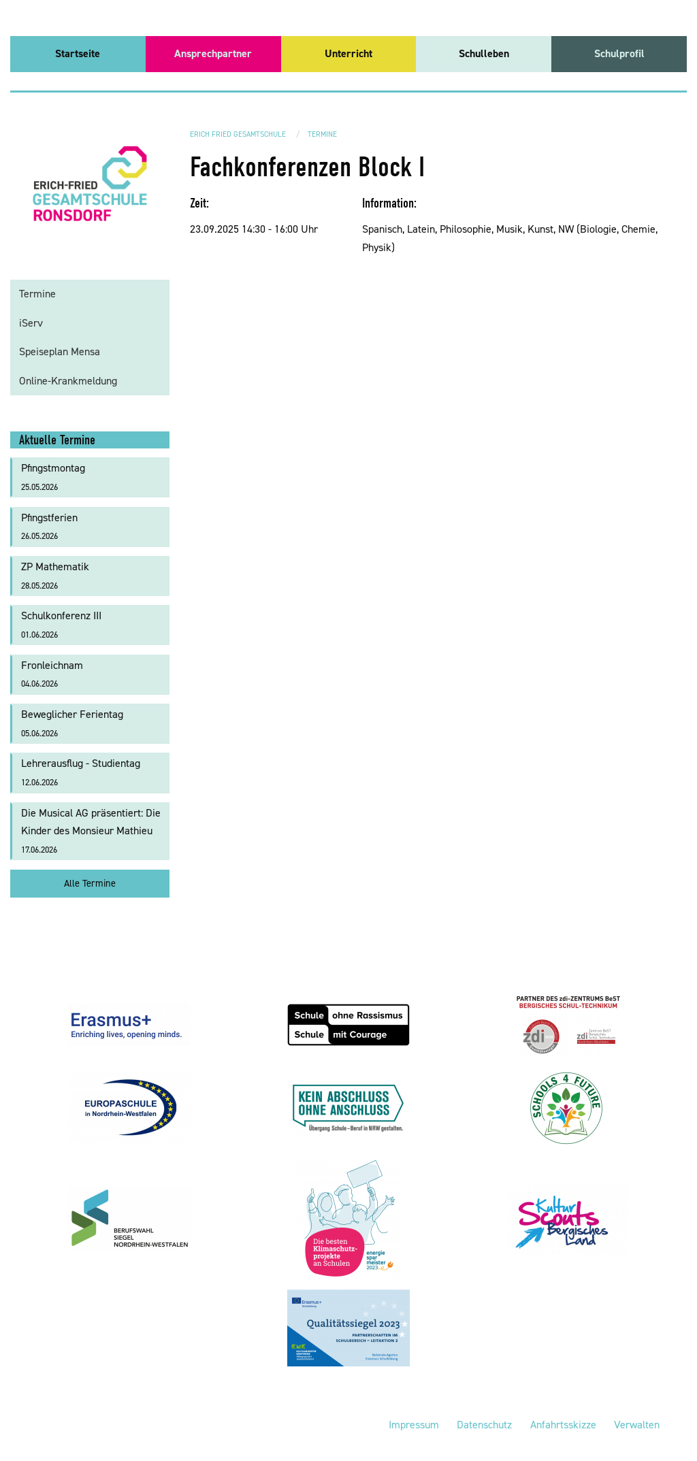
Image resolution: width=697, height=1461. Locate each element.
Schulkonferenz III (61, 624)
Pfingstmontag (53, 477)
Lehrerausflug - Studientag (80, 772)
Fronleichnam (52, 674)
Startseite (77, 53)
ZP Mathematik (55, 575)
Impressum (414, 1424)
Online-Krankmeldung (68, 381)
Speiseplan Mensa (59, 351)
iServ (31, 323)
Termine (322, 134)
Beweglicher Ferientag (72, 723)
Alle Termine (90, 883)
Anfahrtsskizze (563, 1424)
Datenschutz (484, 1424)
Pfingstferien (49, 526)
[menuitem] (78, 54)
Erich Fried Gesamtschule (238, 134)
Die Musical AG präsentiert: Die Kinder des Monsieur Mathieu (91, 830)
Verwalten (637, 1424)
